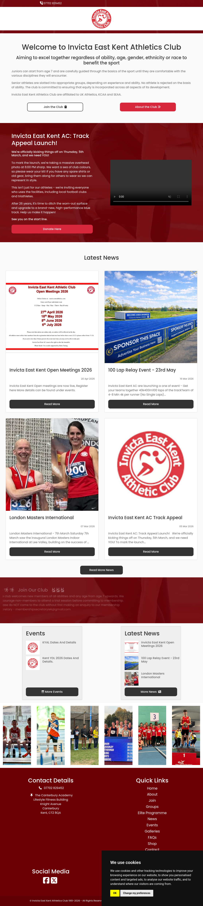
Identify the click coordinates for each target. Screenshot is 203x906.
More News (151, 692)
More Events (52, 692)
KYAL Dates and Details (59, 642)
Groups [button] (152, 806)
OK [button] (115, 893)
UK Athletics (88, 94)
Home (152, 788)
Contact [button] (152, 849)
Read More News (101, 570)
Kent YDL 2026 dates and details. (60, 660)
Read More (52, 404)
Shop (152, 843)
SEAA (117, 94)
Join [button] (152, 800)
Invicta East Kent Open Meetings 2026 (157, 644)
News (152, 818)
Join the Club (55, 107)
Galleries (152, 831)
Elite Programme (152, 812)
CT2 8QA (54, 813)
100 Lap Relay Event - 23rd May (160, 660)
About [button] (152, 794)
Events (152, 825)
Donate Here (52, 229)
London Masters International (152, 675)
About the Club (148, 107)
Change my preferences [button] (136, 893)
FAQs (152, 837)
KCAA (102, 94)
